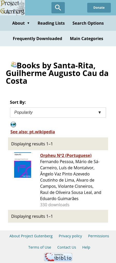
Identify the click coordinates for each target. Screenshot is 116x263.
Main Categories (86, 38)
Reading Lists (51, 23)
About (21, 23)
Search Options (88, 23)
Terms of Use (39, 247)
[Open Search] (58, 7)
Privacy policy (70, 235)
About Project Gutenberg (31, 235)
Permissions (98, 235)
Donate (99, 7)
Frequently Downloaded (37, 38)
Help (86, 247)
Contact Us (66, 247)
